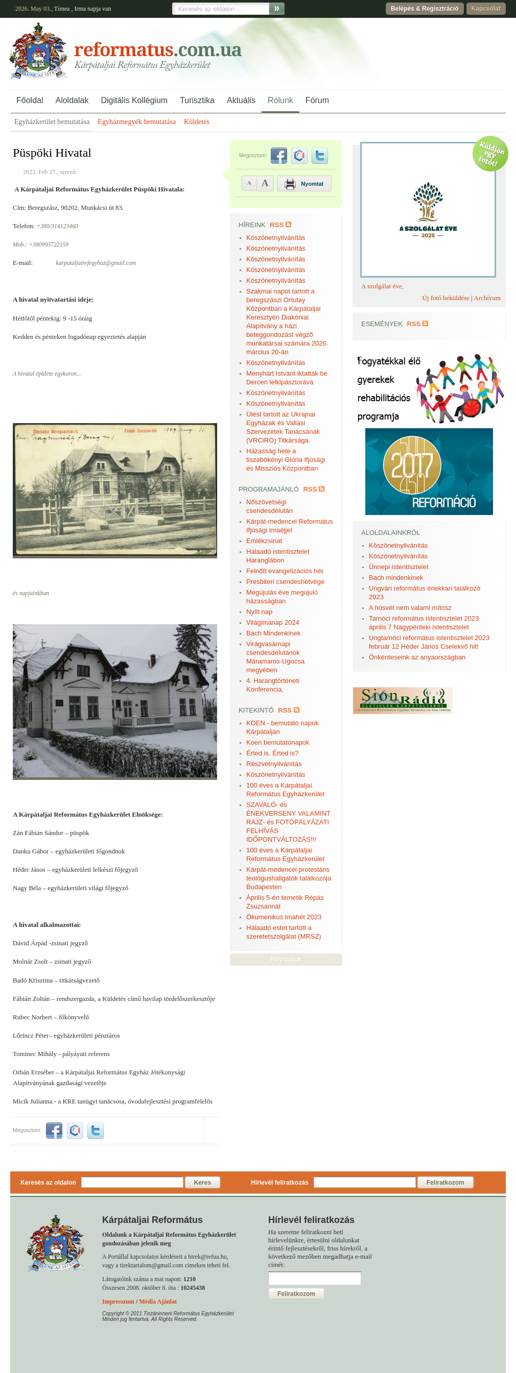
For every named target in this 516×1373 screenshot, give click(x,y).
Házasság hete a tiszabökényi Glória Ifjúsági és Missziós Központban (285, 459)
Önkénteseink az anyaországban (417, 657)
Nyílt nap (259, 612)
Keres (202, 1182)
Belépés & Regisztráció (425, 8)
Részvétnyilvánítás (273, 764)
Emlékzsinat (264, 541)
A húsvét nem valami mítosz (410, 607)
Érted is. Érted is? (272, 753)
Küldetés (196, 122)
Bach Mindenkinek (273, 633)
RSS (277, 225)
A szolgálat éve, (382, 286)
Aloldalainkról (390, 532)
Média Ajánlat (158, 1301)
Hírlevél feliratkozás (280, 1182)
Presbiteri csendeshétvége (285, 581)
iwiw (75, 1130)
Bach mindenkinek (396, 577)
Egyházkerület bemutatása (51, 122)
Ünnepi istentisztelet (398, 567)
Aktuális (241, 100)
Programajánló (269, 489)
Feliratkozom (445, 1182)
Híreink (252, 225)
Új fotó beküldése (445, 298)
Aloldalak (71, 100)
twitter (95, 1130)
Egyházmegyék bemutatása (137, 122)
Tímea (62, 8)
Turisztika (197, 100)
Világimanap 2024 (272, 622)
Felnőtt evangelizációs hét (284, 571)
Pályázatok (286, 959)
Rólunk (280, 100)
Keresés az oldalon (48, 1182)
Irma (80, 8)
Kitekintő (256, 710)
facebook (54, 1130)
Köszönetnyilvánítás (276, 237)
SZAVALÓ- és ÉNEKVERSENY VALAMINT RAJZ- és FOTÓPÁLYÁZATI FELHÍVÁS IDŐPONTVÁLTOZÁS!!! (288, 822)
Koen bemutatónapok (278, 742)
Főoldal (29, 100)
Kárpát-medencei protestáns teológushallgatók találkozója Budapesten (288, 878)
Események (382, 324)
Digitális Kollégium (134, 100)
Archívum (487, 298)
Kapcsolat (486, 8)
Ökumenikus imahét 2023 (283, 917)
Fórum (317, 100)
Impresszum (118, 1301)
